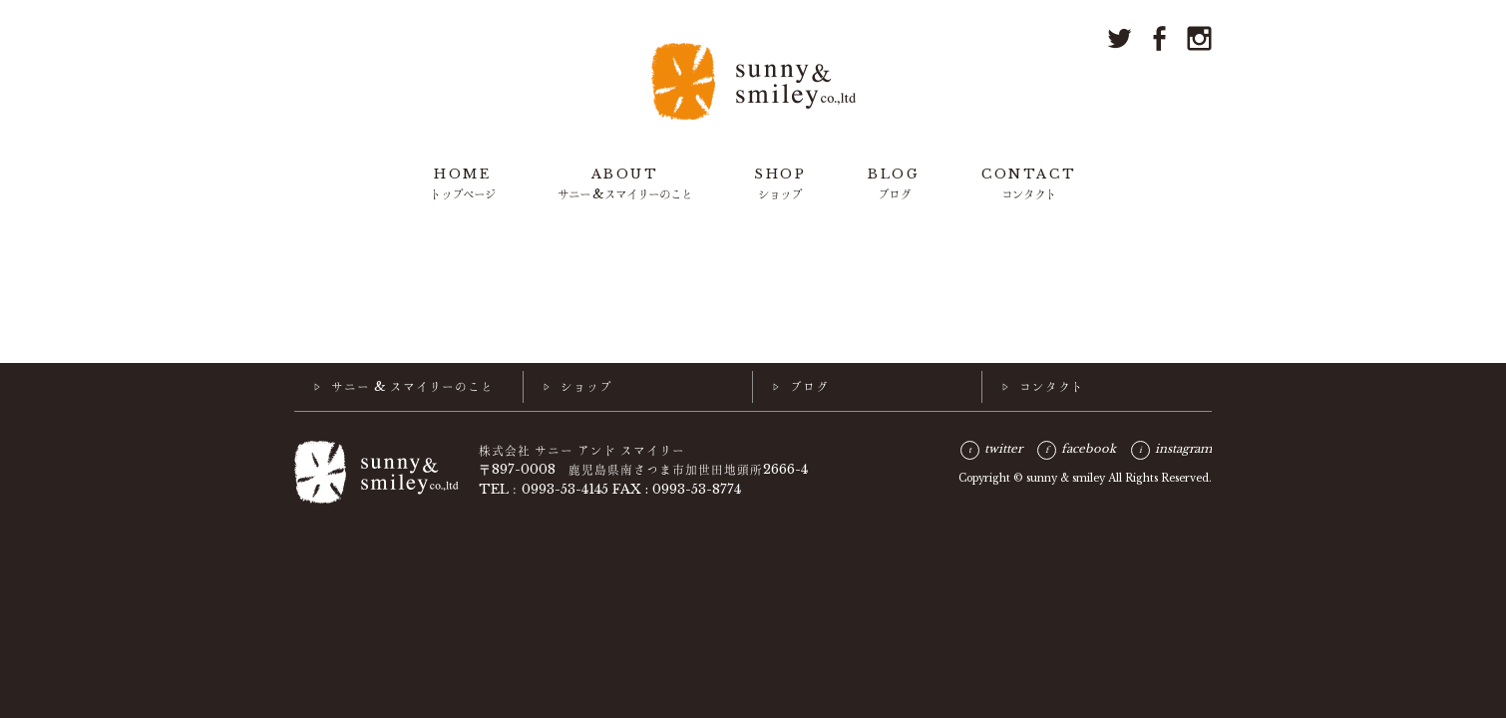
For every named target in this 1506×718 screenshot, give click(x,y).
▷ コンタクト (1043, 386)
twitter (1003, 449)
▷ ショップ (578, 386)
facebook (1088, 449)
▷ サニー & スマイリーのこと (404, 386)
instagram (1183, 449)
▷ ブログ (801, 386)
